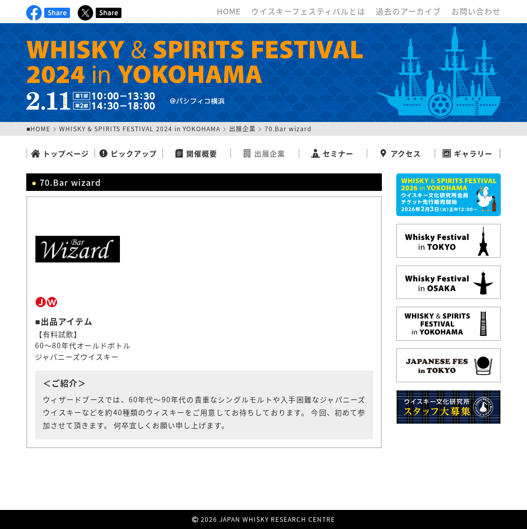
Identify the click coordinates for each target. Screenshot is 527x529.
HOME (229, 11)
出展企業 (242, 128)
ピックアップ (128, 153)
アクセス (400, 153)
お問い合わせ (476, 11)
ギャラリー (467, 153)
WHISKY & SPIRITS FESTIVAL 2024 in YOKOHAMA (139, 128)
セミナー (332, 153)
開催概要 (195, 153)
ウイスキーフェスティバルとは (308, 11)
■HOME (38, 128)
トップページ (60, 153)
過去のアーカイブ (408, 11)
